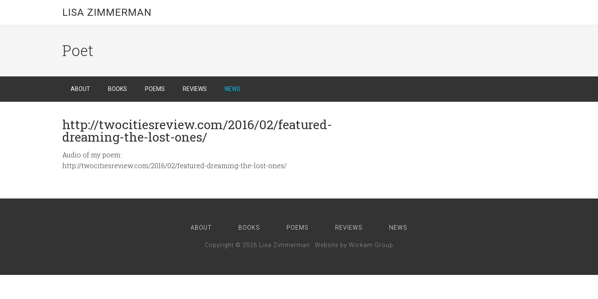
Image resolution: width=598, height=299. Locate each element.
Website (326, 245)
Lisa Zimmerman (107, 12)
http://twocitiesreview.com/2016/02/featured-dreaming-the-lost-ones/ (197, 130)
